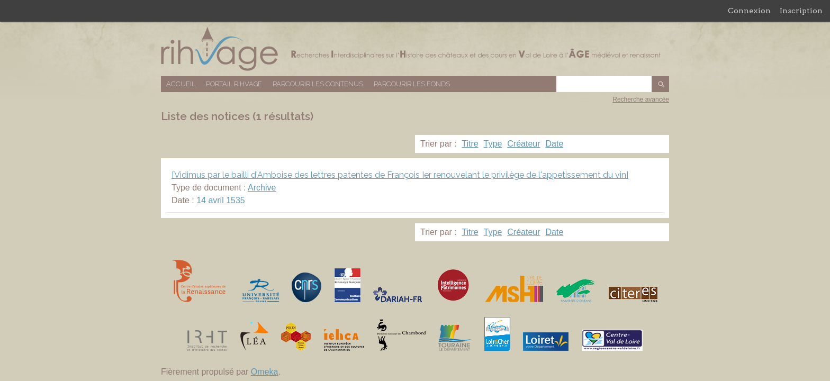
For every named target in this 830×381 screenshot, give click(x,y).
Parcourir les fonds (412, 84)
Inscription (801, 10)
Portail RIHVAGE (234, 84)
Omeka (264, 371)
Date (555, 143)
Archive (262, 187)
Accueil (180, 84)
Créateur (523, 143)
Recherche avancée (640, 99)
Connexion (749, 10)
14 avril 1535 (220, 200)
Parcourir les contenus (318, 84)
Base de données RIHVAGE (415, 49)
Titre (470, 143)
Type (493, 143)
